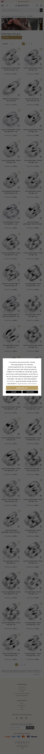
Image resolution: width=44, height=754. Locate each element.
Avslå (13, 392)
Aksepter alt (21, 388)
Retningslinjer (11, 381)
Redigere (30, 392)
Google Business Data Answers (27, 383)
